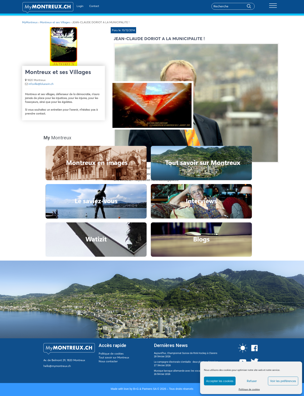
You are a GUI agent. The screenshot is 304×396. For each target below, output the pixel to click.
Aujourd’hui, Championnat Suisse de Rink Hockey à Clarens (185, 353)
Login (69, 6)
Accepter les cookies (219, 381)
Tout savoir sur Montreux (114, 357)
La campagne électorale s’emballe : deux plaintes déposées (186, 362)
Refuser (252, 381)
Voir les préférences (283, 381)
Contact (84, 6)
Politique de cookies (249, 389)
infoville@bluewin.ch (41, 84)
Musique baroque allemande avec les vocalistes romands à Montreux (191, 370)
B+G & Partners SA (144, 388)
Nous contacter (108, 361)
